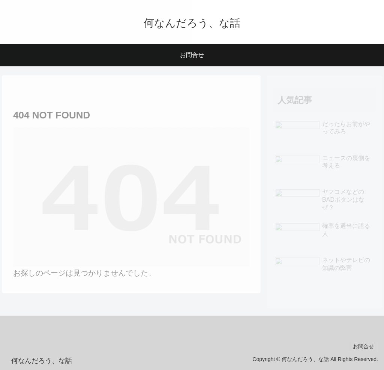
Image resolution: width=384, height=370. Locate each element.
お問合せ (363, 346)
